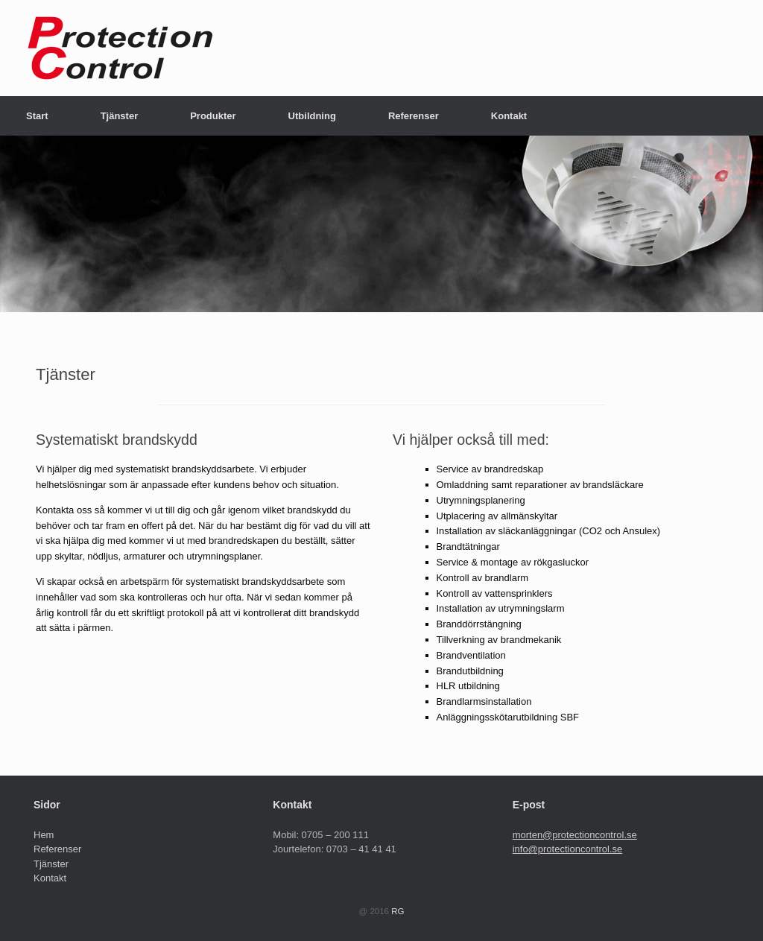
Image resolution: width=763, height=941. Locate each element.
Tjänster (120, 115)
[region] (381, 224)
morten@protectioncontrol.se (575, 834)
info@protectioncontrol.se (568, 849)
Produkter (212, 115)
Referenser (413, 115)
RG (397, 911)
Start (37, 115)
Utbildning (312, 115)
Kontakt (509, 115)
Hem (44, 834)
